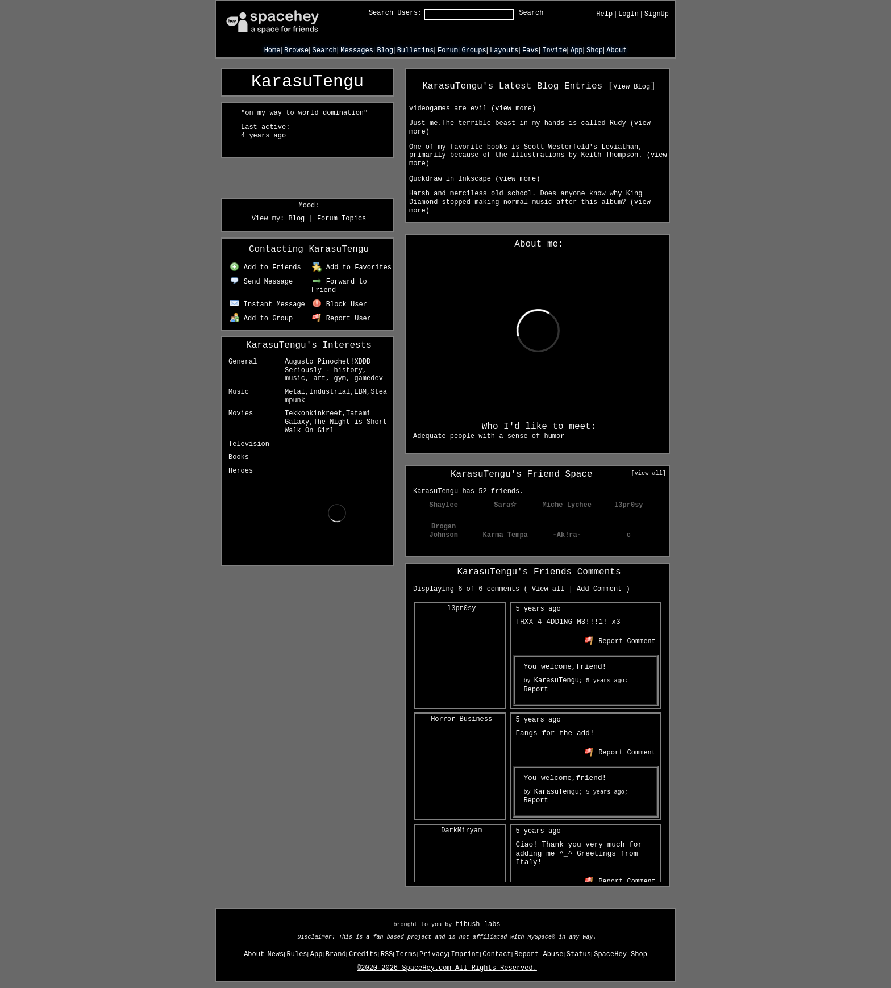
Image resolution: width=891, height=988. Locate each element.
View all (548, 589)
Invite (554, 51)
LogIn (628, 14)
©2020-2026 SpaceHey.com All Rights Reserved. (447, 968)
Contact (496, 954)
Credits (363, 954)
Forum (448, 51)
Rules (297, 954)
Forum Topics (341, 219)
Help (604, 14)
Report (535, 690)
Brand (336, 954)
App (577, 51)
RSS (387, 954)
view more (513, 108)
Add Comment (599, 589)
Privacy (433, 954)
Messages (356, 51)
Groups (473, 51)
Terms (406, 954)
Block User (339, 305)
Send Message (261, 282)
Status (579, 954)
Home (272, 51)
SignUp (656, 14)
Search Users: (395, 13)
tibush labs (477, 924)
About (616, 51)
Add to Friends (265, 268)
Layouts (504, 51)
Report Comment (620, 641)
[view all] (648, 473)
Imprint (465, 954)
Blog (385, 51)
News (275, 954)
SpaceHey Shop (620, 954)
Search (531, 13)
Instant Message (267, 305)
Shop (594, 51)
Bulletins (415, 51)
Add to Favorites (352, 268)
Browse (296, 51)
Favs (530, 51)
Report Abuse (538, 954)
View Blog (631, 87)
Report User (341, 319)
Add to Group (261, 319)
